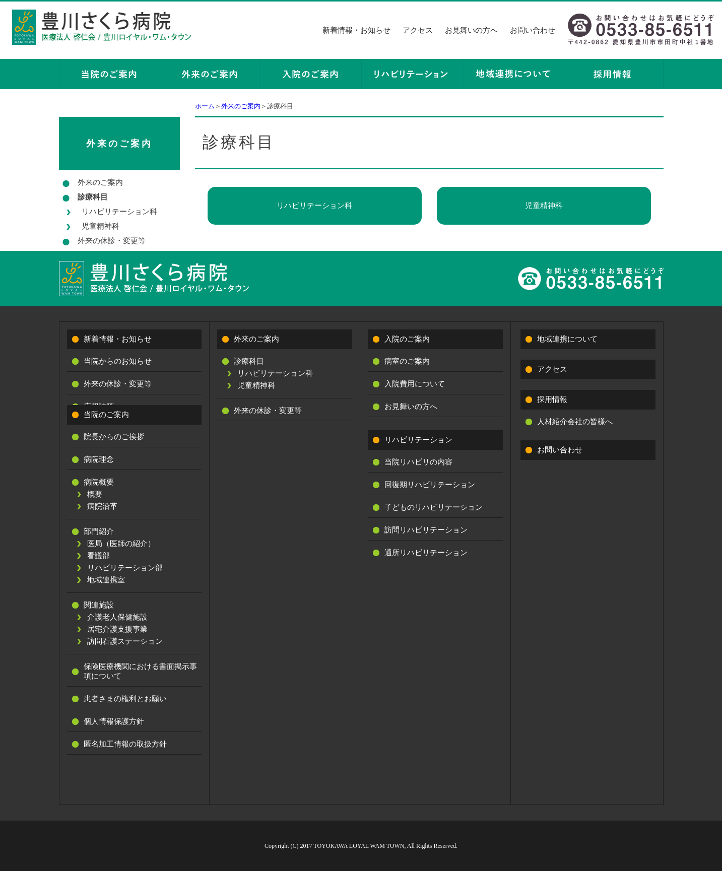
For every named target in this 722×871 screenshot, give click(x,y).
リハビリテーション (418, 440)
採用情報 (552, 399)
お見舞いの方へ (471, 30)
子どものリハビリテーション (433, 507)
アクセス (418, 30)
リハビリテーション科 (314, 206)
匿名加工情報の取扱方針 (125, 744)
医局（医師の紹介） (121, 544)
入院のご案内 (407, 339)
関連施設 (99, 605)
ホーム (205, 106)
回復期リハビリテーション (429, 485)
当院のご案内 (106, 415)
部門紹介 (99, 531)
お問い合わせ (532, 30)
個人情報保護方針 (114, 721)
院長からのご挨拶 (114, 437)
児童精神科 (544, 206)
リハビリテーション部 (125, 568)
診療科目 (93, 197)
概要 (94, 494)
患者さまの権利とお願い (125, 699)
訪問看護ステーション (125, 641)
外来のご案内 (240, 106)
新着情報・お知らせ (356, 30)
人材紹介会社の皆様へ (575, 422)
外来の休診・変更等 (112, 241)
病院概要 (99, 482)
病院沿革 (102, 506)
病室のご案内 (407, 361)
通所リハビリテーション (426, 553)
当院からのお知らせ (118, 361)
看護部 (98, 556)
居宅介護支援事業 (117, 629)
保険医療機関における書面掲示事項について (140, 671)
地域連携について (567, 339)
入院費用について (414, 384)
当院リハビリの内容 (418, 462)
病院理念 (99, 459)
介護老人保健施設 (117, 617)
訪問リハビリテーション (426, 530)
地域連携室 (106, 580)
